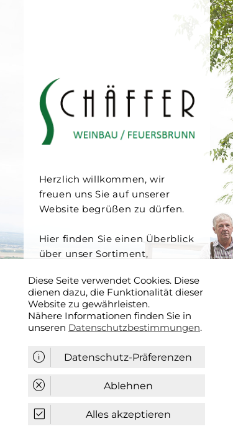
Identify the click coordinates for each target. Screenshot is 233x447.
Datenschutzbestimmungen (134, 327)
